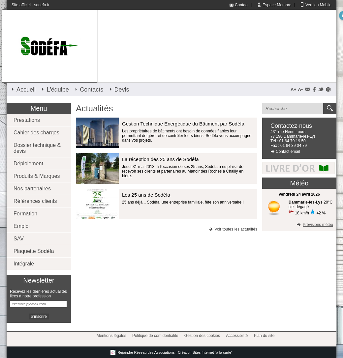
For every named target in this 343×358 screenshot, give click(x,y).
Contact (241, 5)
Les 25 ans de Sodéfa (146, 195)
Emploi (22, 226)
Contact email (288, 151)
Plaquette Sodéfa (34, 251)
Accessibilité (237, 335)
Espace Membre (277, 5)
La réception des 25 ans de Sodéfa (160, 159)
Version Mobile (318, 5)
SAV (19, 238)
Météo (299, 183)
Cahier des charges (36, 132)
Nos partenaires (32, 188)
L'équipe (58, 89)
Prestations (27, 120)
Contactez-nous (291, 126)
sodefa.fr (41, 5)
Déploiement (28, 163)
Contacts (91, 89)
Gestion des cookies (202, 335)
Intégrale (24, 263)
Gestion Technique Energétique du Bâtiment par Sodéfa (183, 123)
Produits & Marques (37, 176)
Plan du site (264, 335)
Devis (121, 89)
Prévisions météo (314, 224)
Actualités (94, 108)
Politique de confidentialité (155, 335)
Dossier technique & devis (37, 148)
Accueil (26, 89)
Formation (25, 213)
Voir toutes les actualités (232, 229)
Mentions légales (111, 335)
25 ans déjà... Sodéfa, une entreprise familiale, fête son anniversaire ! (183, 202)
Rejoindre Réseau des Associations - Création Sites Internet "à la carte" (171, 352)
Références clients (35, 201)
